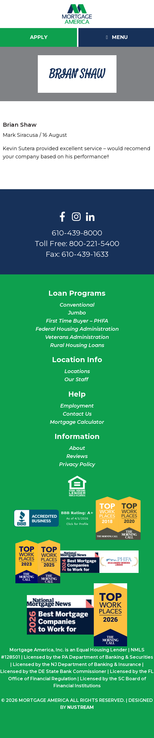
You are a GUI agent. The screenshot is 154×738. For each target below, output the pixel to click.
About (77, 448)
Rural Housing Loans (77, 345)
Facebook (62, 217)
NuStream (80, 707)
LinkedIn (90, 217)
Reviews (77, 456)
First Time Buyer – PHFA (77, 321)
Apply (38, 37)
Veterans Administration (77, 337)
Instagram (76, 217)
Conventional (77, 305)
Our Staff (77, 379)
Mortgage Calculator (77, 422)
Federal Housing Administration (77, 329)
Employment (77, 406)
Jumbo (77, 313)
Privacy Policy (77, 464)
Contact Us (77, 414)
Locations (77, 371)
